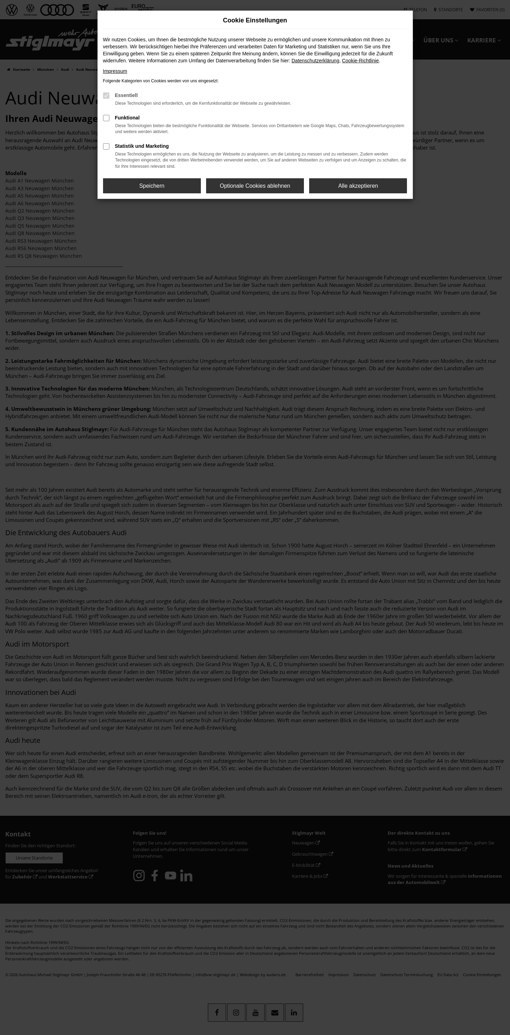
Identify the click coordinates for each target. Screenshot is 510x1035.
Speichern (151, 186)
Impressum (115, 71)
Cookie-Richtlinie (360, 60)
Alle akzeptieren (358, 186)
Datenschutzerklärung (315, 60)
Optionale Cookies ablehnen (255, 186)
